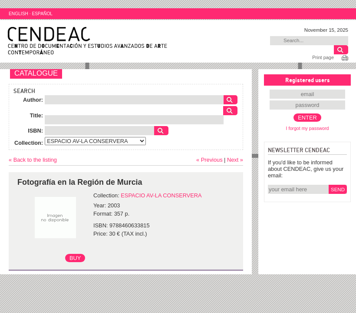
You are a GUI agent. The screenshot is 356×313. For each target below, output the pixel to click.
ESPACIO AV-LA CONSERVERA (161, 195)
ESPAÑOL (42, 13)
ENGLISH (18, 13)
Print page (323, 57)
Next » (235, 159)
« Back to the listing (33, 159)
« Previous (209, 159)
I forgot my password (307, 128)
